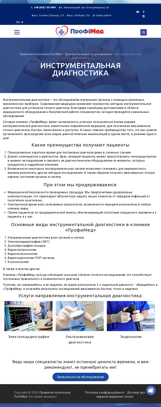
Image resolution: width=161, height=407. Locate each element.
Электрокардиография (28, 337)
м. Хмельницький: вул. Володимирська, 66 (85, 7)
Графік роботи (103, 15)
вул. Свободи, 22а (79, 15)
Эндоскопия (131, 337)
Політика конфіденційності (105, 392)
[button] (17, 32)
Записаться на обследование (80, 377)
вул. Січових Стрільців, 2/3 (49, 15)
